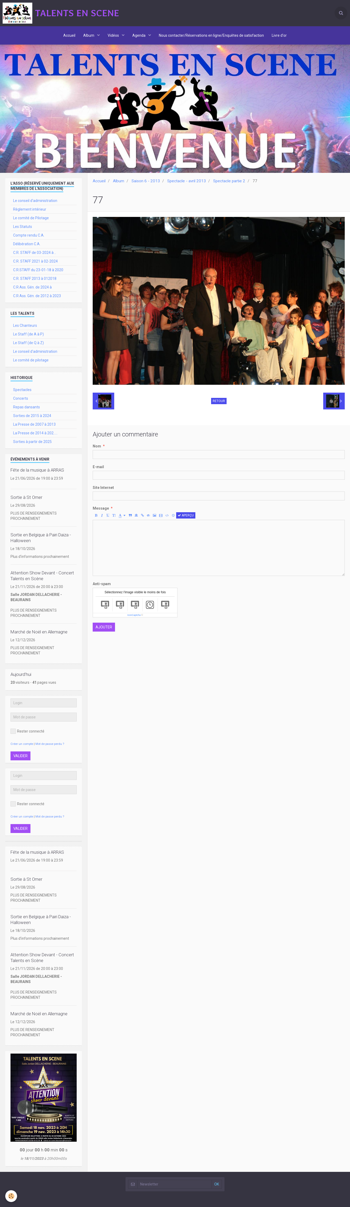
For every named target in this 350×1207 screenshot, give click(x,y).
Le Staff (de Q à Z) (28, 343)
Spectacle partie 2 (229, 181)
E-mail (98, 467)
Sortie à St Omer (26, 497)
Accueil (69, 35)
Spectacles (22, 390)
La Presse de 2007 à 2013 (34, 424)
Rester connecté (27, 731)
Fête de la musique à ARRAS (37, 470)
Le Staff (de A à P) (28, 334)
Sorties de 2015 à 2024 (32, 416)
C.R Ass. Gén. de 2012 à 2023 (37, 296)
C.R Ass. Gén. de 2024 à (32, 287)
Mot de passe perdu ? (49, 744)
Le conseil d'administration (35, 201)
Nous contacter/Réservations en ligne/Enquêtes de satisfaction (211, 35)
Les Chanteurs (25, 325)
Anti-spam (102, 584)
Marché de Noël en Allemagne (39, 631)
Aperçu (186, 515)
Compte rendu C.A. (28, 235)
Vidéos (114, 35)
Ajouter (104, 627)
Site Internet (103, 487)
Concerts (20, 398)
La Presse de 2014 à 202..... (35, 433)
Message (101, 508)
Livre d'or (279, 35)
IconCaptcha (134, 615)
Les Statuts (22, 227)
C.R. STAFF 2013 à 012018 (34, 278)
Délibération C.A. (26, 244)
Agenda (139, 35)
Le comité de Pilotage (31, 218)
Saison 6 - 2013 (146, 181)
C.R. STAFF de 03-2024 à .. (34, 252)
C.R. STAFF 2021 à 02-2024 (35, 261)
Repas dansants (26, 407)
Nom (97, 446)
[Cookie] (11, 1196)
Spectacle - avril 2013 (186, 181)
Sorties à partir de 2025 (32, 442)
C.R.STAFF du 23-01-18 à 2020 (38, 270)
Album (89, 35)
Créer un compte (22, 744)
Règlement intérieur (29, 209)
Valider (20, 756)
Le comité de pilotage (31, 360)
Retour (219, 401)
